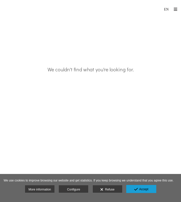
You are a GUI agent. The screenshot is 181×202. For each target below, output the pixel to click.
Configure (73, 189)
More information (39, 189)
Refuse (107, 190)
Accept (141, 189)
